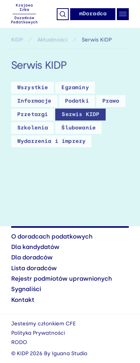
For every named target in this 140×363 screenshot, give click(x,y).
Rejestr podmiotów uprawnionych (61, 278)
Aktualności (52, 41)
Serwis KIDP (80, 115)
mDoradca (92, 13)
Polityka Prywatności (38, 333)
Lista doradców (34, 268)
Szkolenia (32, 129)
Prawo (110, 102)
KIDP (17, 41)
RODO (19, 342)
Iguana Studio (69, 353)
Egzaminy (74, 88)
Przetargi (32, 115)
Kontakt (22, 299)
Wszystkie (32, 88)
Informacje (34, 102)
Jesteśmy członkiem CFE (43, 324)
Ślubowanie (78, 129)
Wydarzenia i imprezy (51, 142)
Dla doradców (32, 257)
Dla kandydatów (35, 246)
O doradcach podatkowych (52, 236)
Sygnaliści (26, 289)
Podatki (77, 102)
